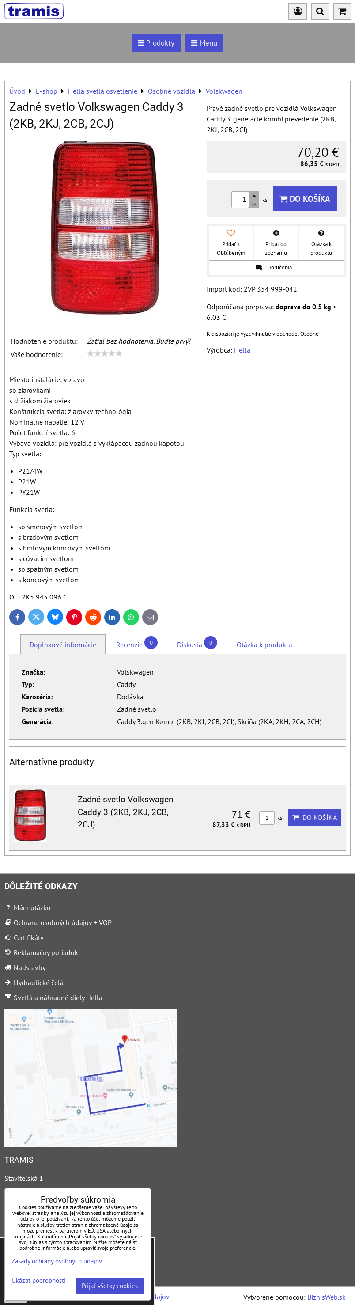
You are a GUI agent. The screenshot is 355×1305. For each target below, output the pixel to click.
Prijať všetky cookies (110, 1286)
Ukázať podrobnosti (38, 1281)
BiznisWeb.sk (326, 1297)
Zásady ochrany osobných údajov (56, 1261)
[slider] (104, 353)
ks (270, 818)
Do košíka (304, 198)
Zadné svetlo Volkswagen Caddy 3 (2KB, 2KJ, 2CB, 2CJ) (125, 812)
